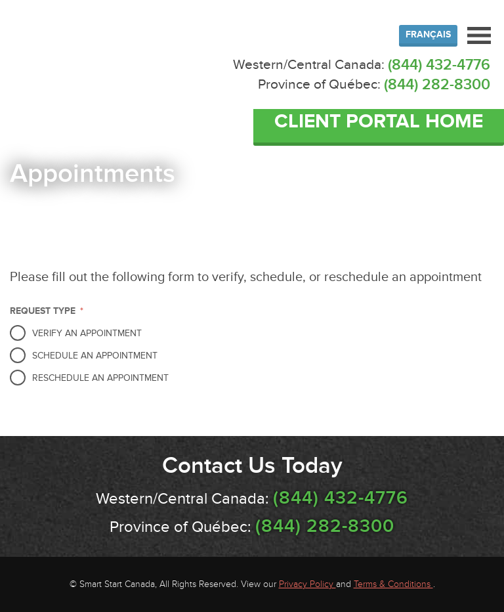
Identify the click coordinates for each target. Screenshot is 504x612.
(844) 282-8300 (437, 85)
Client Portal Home (378, 121)
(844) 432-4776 (439, 65)
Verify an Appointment (87, 333)
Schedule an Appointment (95, 355)
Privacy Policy (307, 584)
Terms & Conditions (393, 584)
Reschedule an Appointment (100, 377)
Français (428, 34)
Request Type (46, 311)
